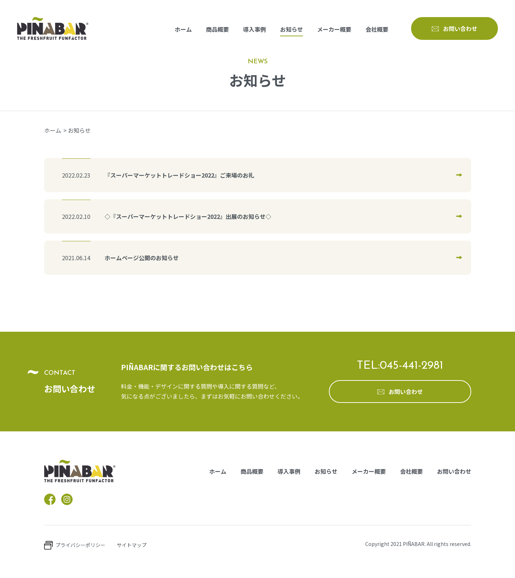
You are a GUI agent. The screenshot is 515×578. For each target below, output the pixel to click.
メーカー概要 (334, 29)
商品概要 (217, 29)
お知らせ (291, 29)
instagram (67, 499)
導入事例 (254, 29)
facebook (50, 499)
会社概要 (377, 29)
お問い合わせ (454, 471)
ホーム (183, 29)
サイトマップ (132, 544)
